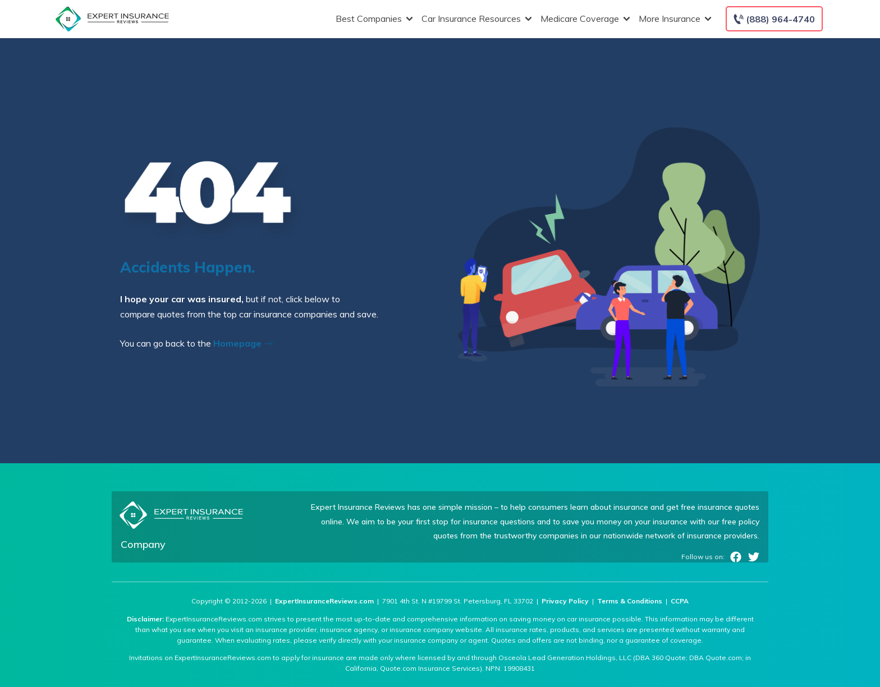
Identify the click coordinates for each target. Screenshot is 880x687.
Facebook (736, 557)
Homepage (247, 343)
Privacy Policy (565, 601)
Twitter (754, 557)
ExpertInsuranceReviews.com (324, 601)
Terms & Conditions (629, 601)
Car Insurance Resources (475, 18)
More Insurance (674, 18)
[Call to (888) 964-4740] (774, 18)
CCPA (680, 601)
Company (143, 544)
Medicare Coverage (583, 18)
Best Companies (373, 18)
